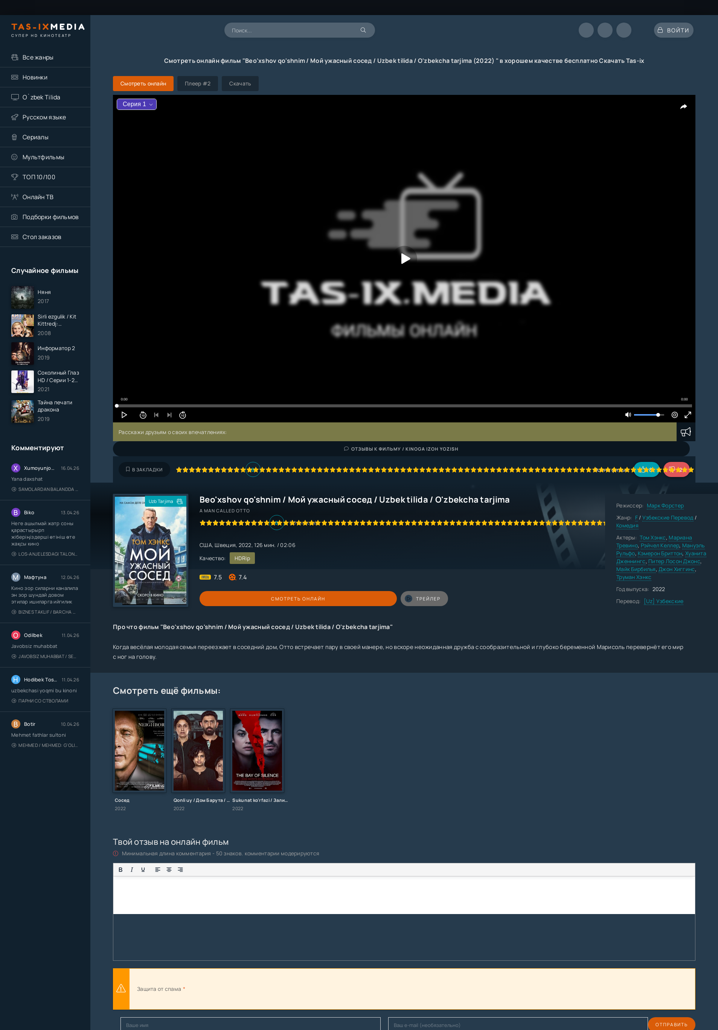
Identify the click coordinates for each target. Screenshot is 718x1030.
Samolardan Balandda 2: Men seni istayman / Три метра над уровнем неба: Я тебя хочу (45, 503)
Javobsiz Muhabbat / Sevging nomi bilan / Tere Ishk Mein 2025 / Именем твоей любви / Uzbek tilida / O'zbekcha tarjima (45, 670)
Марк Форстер (665, 505)
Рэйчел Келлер (660, 545)
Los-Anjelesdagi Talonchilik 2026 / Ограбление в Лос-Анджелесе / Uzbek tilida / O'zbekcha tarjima (45, 568)
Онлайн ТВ (38, 197)
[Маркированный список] (195, 869)
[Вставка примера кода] (247, 869)
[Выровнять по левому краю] (157, 869)
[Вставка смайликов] (221, 869)
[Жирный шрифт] (120, 869)
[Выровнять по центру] (169, 869)
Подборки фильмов (51, 217)
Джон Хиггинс (677, 569)
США (206, 545)
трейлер (295, 598)
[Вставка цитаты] (235, 869)
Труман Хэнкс (633, 577)
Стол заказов (42, 237)
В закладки (144, 469)
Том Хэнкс (653, 537)
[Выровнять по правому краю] (180, 869)
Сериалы (36, 137)
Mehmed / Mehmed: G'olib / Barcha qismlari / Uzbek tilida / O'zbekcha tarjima (45, 759)
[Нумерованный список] (206, 869)
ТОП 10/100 (39, 177)
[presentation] (269, 989)
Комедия (627, 525)
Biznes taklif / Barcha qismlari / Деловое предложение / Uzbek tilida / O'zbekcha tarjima (45, 626)
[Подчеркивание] (143, 869)
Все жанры (38, 57)
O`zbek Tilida (42, 97)
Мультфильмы (43, 157)
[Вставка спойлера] (258, 869)
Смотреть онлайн (234, 599)
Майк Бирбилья (636, 569)
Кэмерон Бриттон (660, 553)
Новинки (35, 77)
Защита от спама (159, 988)
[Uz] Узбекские (664, 601)
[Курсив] (131, 869)
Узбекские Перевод (668, 517)
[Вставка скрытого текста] (269, 869)
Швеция (225, 545)
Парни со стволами (40, 715)
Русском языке (44, 117)
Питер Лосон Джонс (674, 561)
